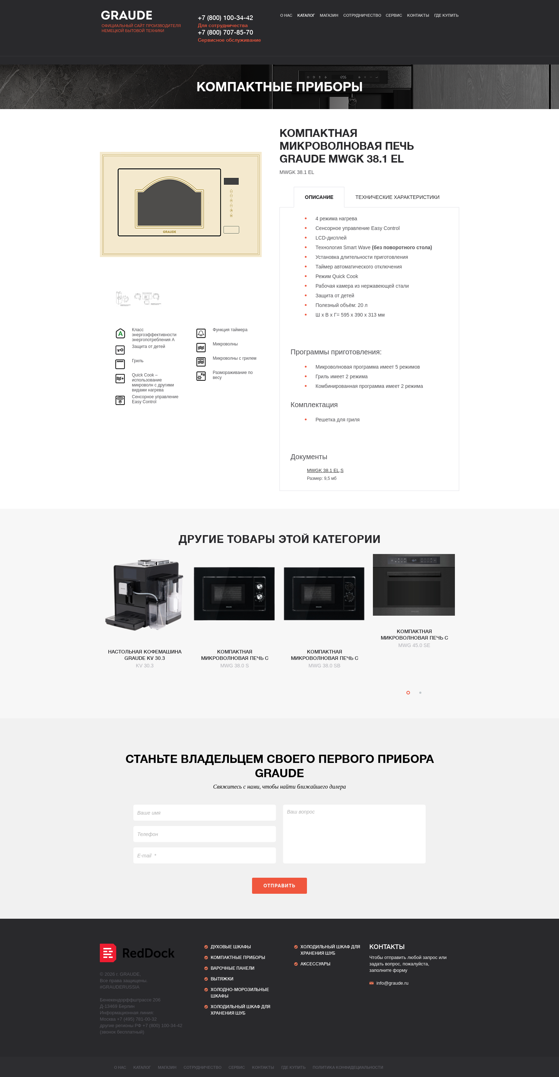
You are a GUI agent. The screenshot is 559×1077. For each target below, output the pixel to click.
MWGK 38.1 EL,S (325, 470)
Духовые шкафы (231, 946)
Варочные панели (233, 968)
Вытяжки (222, 978)
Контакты (418, 15)
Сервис (394, 15)
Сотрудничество (362, 15)
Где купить (446, 15)
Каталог (306, 15)
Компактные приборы (279, 87)
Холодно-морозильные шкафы (240, 993)
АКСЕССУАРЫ (315, 963)
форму (400, 970)
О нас (286, 15)
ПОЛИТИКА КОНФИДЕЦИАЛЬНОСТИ (348, 1067)
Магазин (329, 15)
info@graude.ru (389, 983)
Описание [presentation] (319, 197)
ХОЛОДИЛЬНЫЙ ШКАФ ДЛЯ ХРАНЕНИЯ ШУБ (240, 1010)
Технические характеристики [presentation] (397, 197)
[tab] (319, 197)
